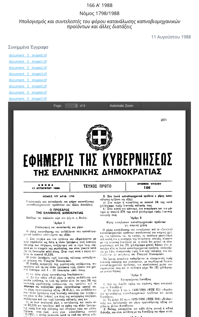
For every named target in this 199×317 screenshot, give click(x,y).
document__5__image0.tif (28, 55)
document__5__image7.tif (28, 98)
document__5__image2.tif (28, 67)
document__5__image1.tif (28, 61)
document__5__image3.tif (28, 74)
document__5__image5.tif (28, 86)
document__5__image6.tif (28, 92)
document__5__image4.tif (28, 80)
